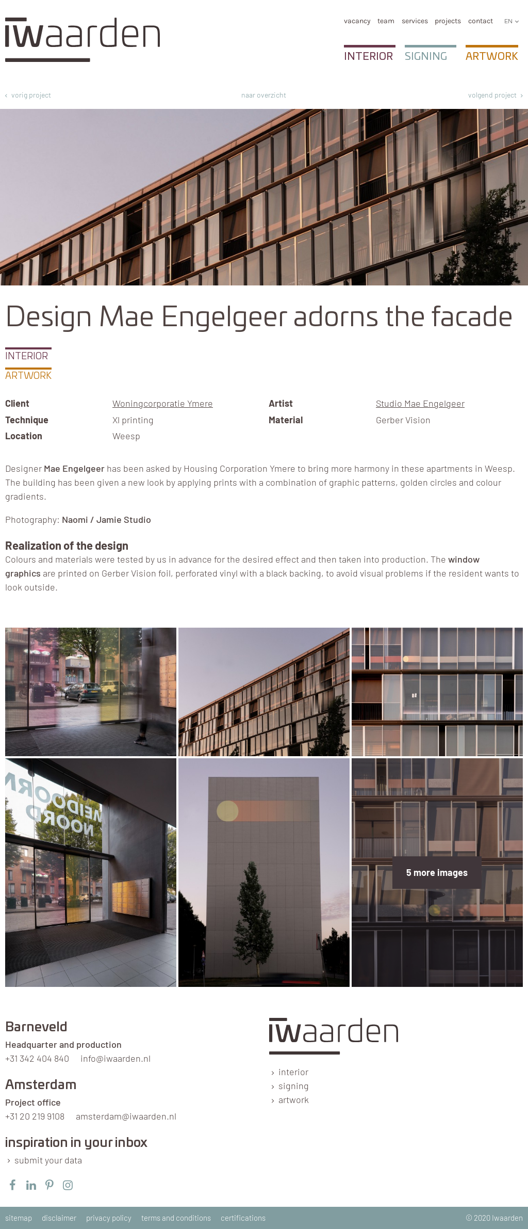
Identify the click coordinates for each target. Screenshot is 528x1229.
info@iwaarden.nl (115, 1058)
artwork (293, 1099)
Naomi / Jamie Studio (106, 519)
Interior (368, 57)
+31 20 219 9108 (34, 1116)
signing (293, 1085)
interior (293, 1071)
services (415, 21)
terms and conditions (176, 1217)
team (385, 21)
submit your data (48, 1160)
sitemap (18, 1217)
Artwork (492, 57)
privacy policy (108, 1217)
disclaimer (59, 1217)
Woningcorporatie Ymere (162, 403)
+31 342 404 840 (37, 1058)
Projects (448, 21)
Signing (426, 57)
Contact (480, 21)
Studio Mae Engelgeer (420, 403)
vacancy (357, 21)
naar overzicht (263, 94)
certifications (243, 1217)
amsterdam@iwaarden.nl (126, 1116)
